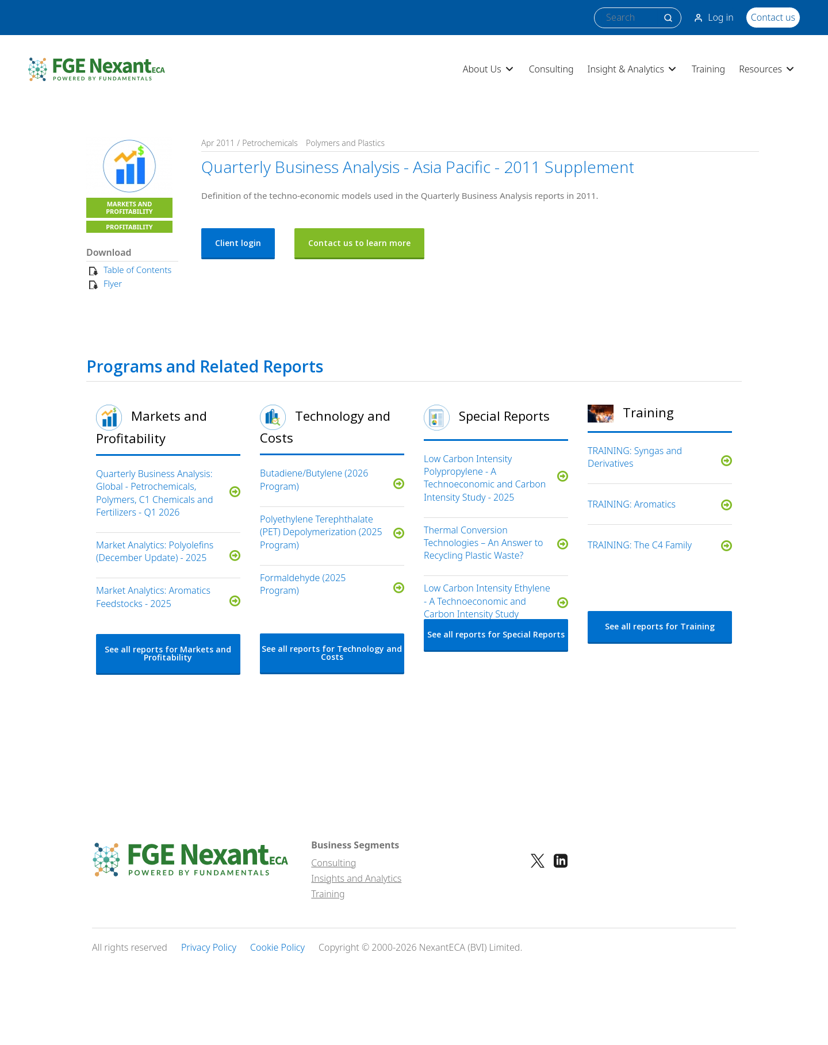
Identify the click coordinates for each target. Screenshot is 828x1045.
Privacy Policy (208, 947)
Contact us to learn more (359, 242)
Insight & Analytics (633, 69)
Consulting (551, 69)
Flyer (112, 283)
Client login (238, 242)
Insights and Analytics (356, 878)
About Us (489, 69)
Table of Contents (137, 269)
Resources (767, 69)
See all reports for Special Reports (496, 634)
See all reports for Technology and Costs (332, 652)
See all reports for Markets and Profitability (168, 653)
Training (708, 69)
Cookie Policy (277, 947)
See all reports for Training (660, 626)
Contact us (773, 17)
